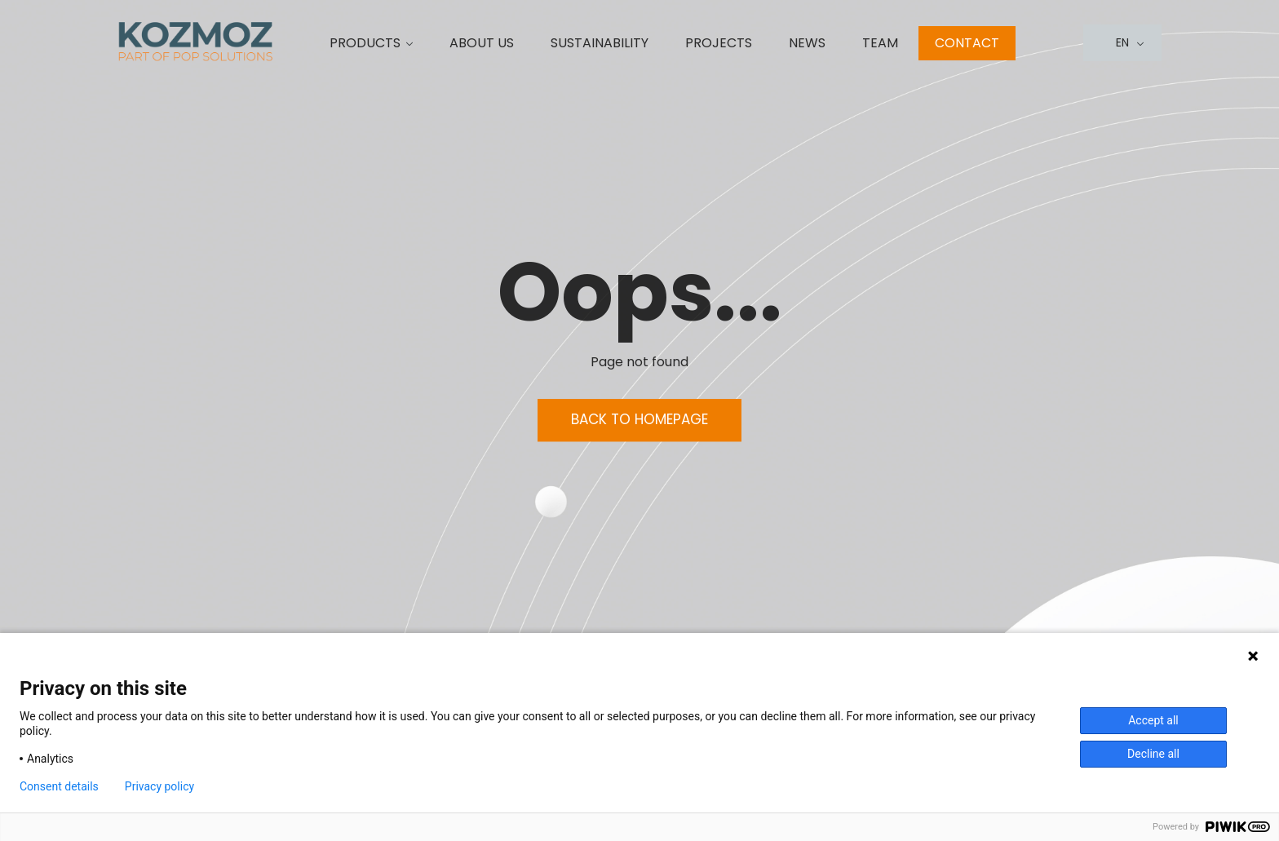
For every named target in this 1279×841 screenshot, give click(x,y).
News (807, 43)
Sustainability (599, 43)
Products (365, 43)
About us (481, 43)
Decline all (1153, 753)
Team (880, 43)
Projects (718, 43)
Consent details (59, 786)
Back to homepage (639, 420)
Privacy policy (159, 786)
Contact (967, 43)
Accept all (1153, 720)
